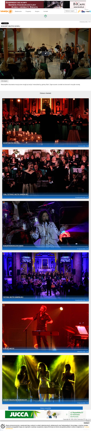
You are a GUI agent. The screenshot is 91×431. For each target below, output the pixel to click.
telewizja (6, 11)
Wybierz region (70, 11)
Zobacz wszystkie (45, 408)
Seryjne (37, 11)
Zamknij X (86, 423)
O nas (87, 421)
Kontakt (46, 11)
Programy (28, 11)
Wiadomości (18, 11)
